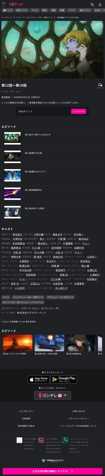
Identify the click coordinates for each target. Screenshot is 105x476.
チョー (86, 243)
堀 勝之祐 (24, 265)
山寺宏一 (92, 256)
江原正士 (35, 283)
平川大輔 (39, 252)
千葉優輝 (68, 243)
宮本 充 (15, 283)
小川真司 (20, 288)
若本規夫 (85, 261)
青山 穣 (85, 265)
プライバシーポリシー (78, 418)
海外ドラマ (85, 10)
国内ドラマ (22, 10)
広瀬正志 (92, 270)
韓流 (45, 10)
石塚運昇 (79, 283)
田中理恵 (56, 247)
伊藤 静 (55, 265)
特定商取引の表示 (26, 425)
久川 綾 (36, 247)
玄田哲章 (58, 283)
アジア (72, 10)
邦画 (62, 10)
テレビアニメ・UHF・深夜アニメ (28, 297)
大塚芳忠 (17, 239)
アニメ (35, 10)
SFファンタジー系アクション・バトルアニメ (23, 302)
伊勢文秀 (16, 256)
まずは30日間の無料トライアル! (52, 471)
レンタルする (78, 111)
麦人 (42, 239)
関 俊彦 (38, 256)
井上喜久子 (61, 288)
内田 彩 (17, 252)
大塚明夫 (24, 261)
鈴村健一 (79, 234)
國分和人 (43, 243)
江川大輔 (56, 279)
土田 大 (59, 252)
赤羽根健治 (19, 243)
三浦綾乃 (95, 274)
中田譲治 (92, 279)
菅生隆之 (17, 234)
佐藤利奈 (79, 247)
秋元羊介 (51, 261)
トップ (7, 10)
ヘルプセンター (26, 411)
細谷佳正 (83, 239)
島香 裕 (64, 274)
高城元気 (58, 256)
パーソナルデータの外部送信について (79, 425)
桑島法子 (57, 234)
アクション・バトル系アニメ (60, 297)
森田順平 (60, 270)
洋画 (53, 10)
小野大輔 (39, 234)
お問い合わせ (78, 411)
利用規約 (26, 418)
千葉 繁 (62, 239)
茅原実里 (31, 274)
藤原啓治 (16, 247)
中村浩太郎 (25, 270)
